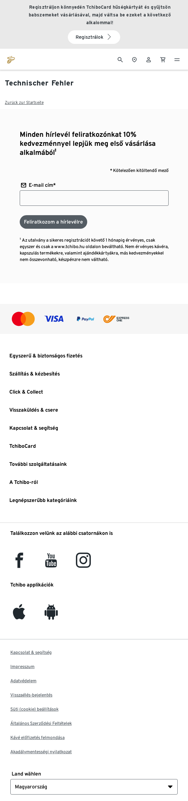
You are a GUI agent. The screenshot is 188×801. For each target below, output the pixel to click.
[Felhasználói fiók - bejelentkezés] (148, 59)
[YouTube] (51, 564)
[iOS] (19, 615)
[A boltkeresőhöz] (134, 59)
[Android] (51, 615)
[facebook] (19, 564)
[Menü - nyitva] (177, 59)
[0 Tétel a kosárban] (163, 59)
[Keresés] (120, 59)
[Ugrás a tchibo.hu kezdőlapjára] (11, 59)
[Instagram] (83, 564)
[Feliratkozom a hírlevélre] (53, 222)
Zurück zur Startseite (24, 102)
